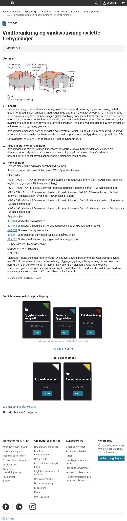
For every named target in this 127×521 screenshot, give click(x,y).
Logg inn (110, 2)
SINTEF (6, 481)
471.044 (12, 225)
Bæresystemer (92, 11)
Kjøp (37, 332)
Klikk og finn (40, 488)
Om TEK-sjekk (41, 497)
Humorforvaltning (43, 483)
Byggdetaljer (31, 11)
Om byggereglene (43, 479)
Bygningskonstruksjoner (54, 11)
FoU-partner (8, 477)
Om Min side (40, 459)
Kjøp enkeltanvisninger (77, 468)
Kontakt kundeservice (77, 472)
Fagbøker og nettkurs (13, 455)
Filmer (37, 492)
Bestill (47, 394)
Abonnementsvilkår (76, 451)
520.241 (31, 138)
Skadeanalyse (9, 464)
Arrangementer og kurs (14, 446)
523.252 (12, 239)
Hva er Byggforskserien (46, 446)
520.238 (12, 230)
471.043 (12, 221)
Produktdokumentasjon (14, 460)
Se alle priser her (63, 348)
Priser (69, 455)
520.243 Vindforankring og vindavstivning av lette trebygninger (39, 15)
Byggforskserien (12, 11)
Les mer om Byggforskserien (19, 406)
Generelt (75, 11)
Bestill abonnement (76, 446)
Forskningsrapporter (13, 451)
